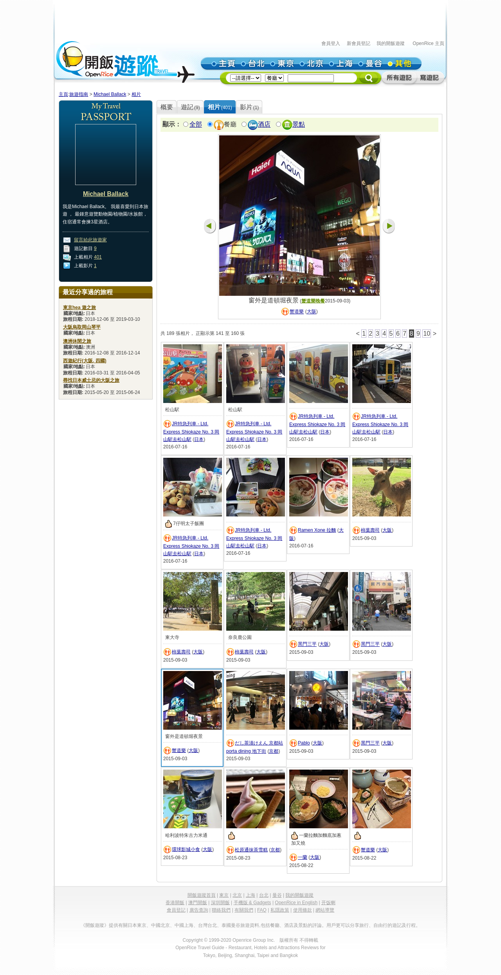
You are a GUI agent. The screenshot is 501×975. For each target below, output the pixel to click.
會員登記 (176, 910)
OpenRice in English (296, 902)
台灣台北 (207, 925)
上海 (250, 895)
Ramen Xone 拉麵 (317, 530)
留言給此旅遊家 (90, 240)
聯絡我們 (221, 910)
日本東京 (137, 925)
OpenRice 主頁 (428, 43)
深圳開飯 (220, 902)
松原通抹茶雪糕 (251, 850)
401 (98, 257)
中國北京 (160, 925)
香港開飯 (175, 902)
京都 (273, 751)
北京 (237, 895)
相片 (136, 94)
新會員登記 (358, 43)
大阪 (311, 312)
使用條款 (302, 910)
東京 (224, 895)
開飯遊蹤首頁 (201, 895)
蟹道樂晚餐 (313, 301)
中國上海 (184, 925)
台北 (264, 895)
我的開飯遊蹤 (391, 43)
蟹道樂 (297, 312)
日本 (199, 439)
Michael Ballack (110, 94)
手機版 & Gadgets (252, 902)
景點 (298, 124)
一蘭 (302, 857)
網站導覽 (324, 910)
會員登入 (330, 43)
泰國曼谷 (231, 925)
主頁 (63, 94)
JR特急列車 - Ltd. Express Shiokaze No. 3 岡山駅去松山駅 (191, 431)
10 (426, 333)
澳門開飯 (197, 902)
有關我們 (243, 910)
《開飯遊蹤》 (95, 925)
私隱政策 (279, 910)
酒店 (264, 124)
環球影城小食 (186, 849)
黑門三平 (307, 644)
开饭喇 (328, 902)
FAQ (262, 910)
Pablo (304, 743)
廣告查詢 (198, 910)
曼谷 (277, 895)
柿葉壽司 (370, 530)
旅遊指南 (78, 94)
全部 (195, 124)
